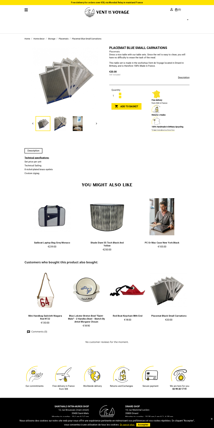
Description (183, 77)
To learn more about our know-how (163, 130)
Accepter (143, 424)
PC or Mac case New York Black (162, 242)
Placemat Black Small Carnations (169, 316)
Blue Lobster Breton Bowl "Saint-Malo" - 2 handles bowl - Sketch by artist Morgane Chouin (86, 319)
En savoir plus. (127, 424)
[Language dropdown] (185, 9)
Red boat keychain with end (127, 316)
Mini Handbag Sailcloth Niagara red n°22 (45, 317)
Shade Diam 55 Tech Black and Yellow (107, 244)
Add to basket (126, 106)
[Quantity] (115, 95)
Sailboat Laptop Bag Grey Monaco (52, 242)
